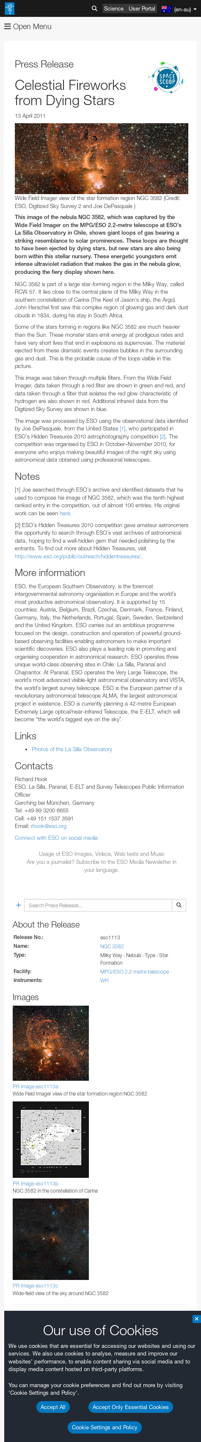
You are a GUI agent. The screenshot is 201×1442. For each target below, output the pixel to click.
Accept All (53, 1407)
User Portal (142, 8)
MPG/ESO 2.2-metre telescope (134, 972)
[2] (162, 436)
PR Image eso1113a (35, 1086)
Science (114, 8)
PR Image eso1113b (35, 1183)
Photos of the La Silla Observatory (72, 749)
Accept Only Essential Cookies (131, 1407)
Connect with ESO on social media (56, 837)
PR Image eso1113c (35, 1285)
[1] (122, 428)
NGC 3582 (112, 946)
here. (66, 513)
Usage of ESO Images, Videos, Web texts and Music (102, 853)
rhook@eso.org (48, 825)
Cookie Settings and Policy (105, 1427)
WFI (104, 980)
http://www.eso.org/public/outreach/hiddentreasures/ (77, 556)
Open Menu (28, 26)
